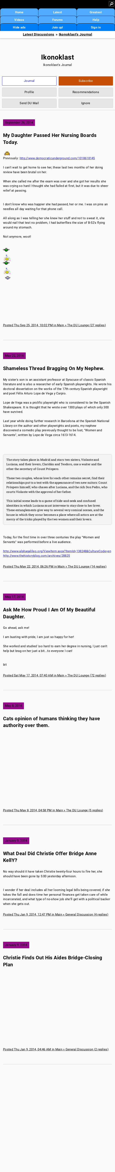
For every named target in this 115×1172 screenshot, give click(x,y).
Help (96, 20)
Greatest (96, 12)
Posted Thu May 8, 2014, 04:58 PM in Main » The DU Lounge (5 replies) (53, 810)
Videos (19, 20)
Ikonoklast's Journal (75, 34)
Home (19, 12)
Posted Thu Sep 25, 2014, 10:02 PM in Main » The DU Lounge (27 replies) (54, 325)
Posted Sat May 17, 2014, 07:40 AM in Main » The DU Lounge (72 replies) (54, 675)
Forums (57, 20)
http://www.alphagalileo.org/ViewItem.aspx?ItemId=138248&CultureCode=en (57, 551)
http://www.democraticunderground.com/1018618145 (57, 158)
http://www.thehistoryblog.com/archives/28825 (36, 556)
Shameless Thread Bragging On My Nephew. (54, 368)
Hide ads (19, 27)
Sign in (96, 27)
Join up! (57, 27)
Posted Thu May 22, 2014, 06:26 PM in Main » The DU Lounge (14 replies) (54, 566)
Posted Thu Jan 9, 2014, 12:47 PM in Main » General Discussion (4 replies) (55, 914)
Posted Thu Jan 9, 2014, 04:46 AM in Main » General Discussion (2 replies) (55, 1049)
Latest (57, 12)
